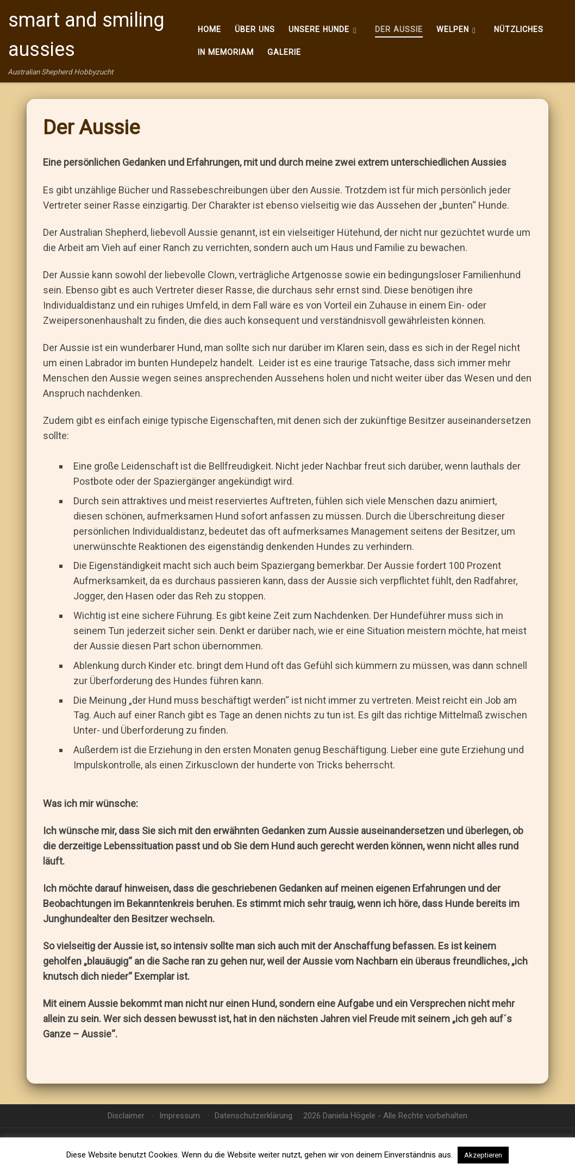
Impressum (179, 1116)
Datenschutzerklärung (253, 1116)
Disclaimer (126, 1116)
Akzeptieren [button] (483, 1155)
